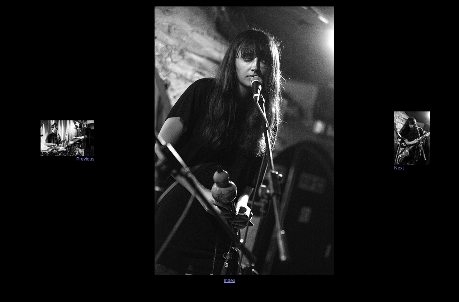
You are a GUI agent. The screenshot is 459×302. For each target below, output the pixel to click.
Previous (85, 159)
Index (229, 280)
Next (399, 168)
